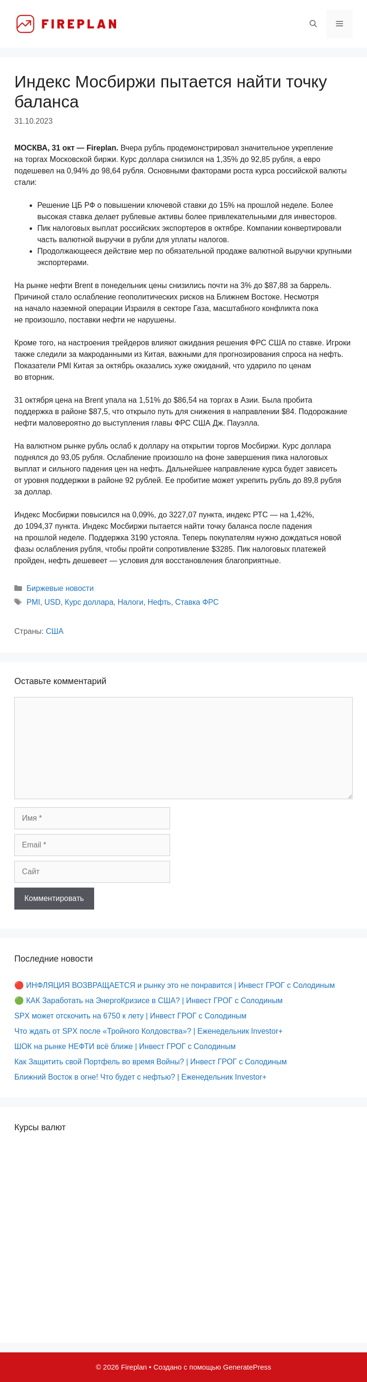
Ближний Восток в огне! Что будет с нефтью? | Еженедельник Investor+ (140, 1077)
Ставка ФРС (197, 602)
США (55, 631)
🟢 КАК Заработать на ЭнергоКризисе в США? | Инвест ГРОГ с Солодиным (148, 1000)
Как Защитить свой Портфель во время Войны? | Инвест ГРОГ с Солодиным (150, 1062)
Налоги (130, 602)
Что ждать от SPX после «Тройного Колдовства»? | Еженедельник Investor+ (148, 1031)
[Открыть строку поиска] (313, 24)
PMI (33, 602)
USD (52, 602)
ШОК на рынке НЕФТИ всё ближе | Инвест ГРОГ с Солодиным (125, 1046)
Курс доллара (89, 602)
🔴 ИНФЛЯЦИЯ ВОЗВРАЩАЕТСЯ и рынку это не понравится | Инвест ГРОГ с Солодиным (174, 985)
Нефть (159, 602)
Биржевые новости (60, 588)
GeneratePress (247, 1367)
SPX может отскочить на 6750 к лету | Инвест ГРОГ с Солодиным (130, 1016)
